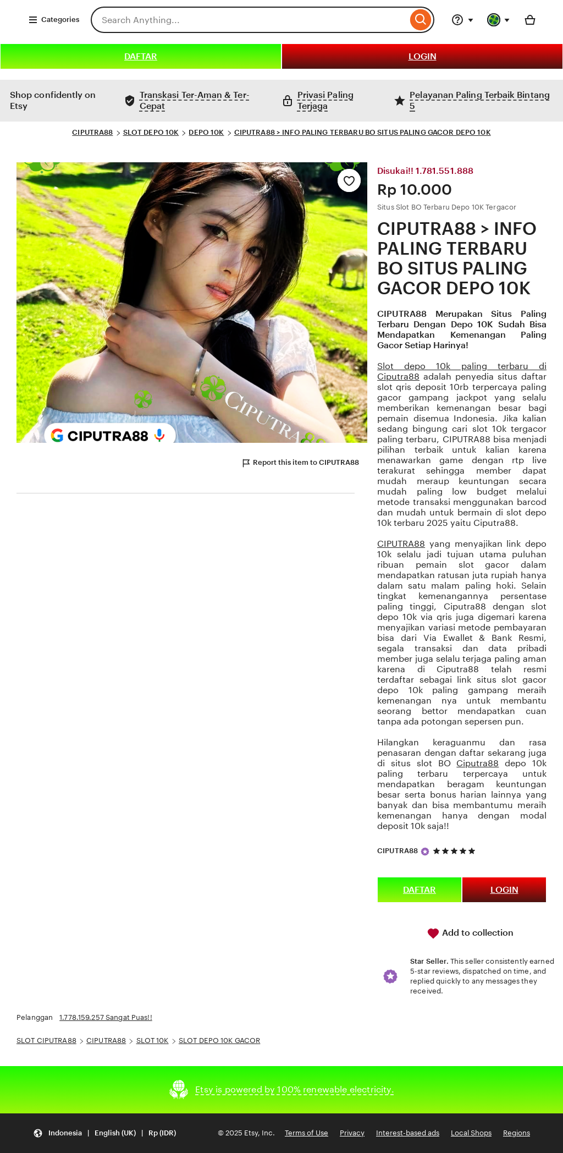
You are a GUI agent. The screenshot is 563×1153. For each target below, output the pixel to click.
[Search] (420, 20)
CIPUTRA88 (92, 132)
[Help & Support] (462, 20)
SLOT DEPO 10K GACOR (219, 1040)
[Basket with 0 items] (530, 20)
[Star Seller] (425, 851)
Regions (516, 1133)
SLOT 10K (152, 1040)
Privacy (352, 1133)
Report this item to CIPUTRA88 (300, 463)
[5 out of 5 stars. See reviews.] (455, 850)
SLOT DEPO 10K (151, 132)
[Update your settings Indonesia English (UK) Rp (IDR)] (104, 1133)
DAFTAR (140, 56)
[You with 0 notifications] (499, 20)
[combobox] (249, 20)
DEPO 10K (206, 132)
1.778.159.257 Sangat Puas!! (105, 1017)
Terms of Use (306, 1133)
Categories (53, 20)
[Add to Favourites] (349, 180)
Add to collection (470, 933)
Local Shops (471, 1133)
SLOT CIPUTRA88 (46, 1040)
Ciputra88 (477, 763)
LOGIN (423, 56)
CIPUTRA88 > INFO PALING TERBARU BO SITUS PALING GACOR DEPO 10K (362, 132)
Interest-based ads (407, 1133)
